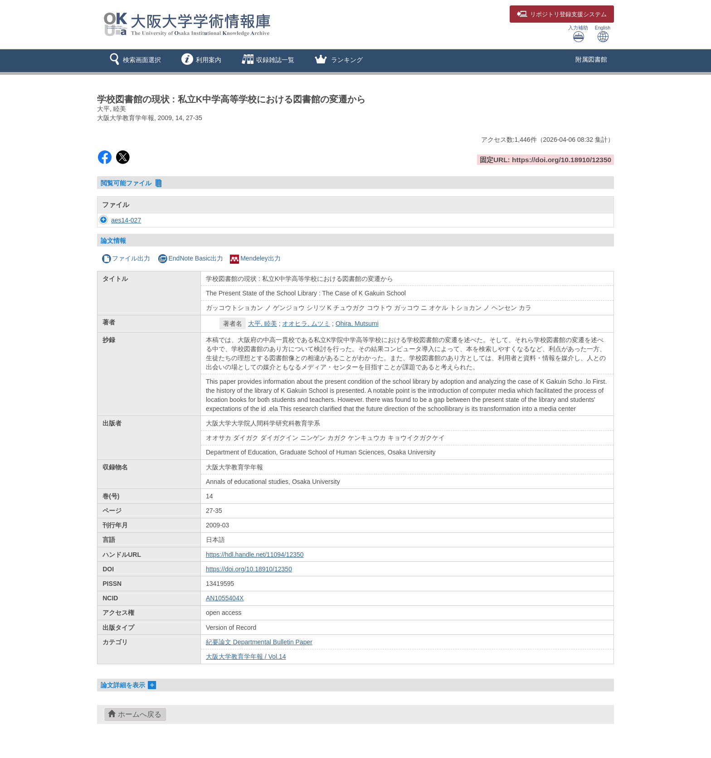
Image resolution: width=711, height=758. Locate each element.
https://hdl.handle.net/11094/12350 (255, 554)
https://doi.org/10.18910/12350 (249, 569)
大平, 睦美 (262, 323)
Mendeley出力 (255, 258)
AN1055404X (224, 598)
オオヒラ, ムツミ (306, 323)
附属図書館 (591, 59)
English (602, 34)
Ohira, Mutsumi (357, 323)
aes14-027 (117, 220)
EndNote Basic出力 (190, 258)
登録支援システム (562, 14)
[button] (133, 60)
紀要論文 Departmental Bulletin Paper (259, 642)
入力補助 (578, 34)
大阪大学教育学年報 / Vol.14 (246, 656)
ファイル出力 (126, 258)
